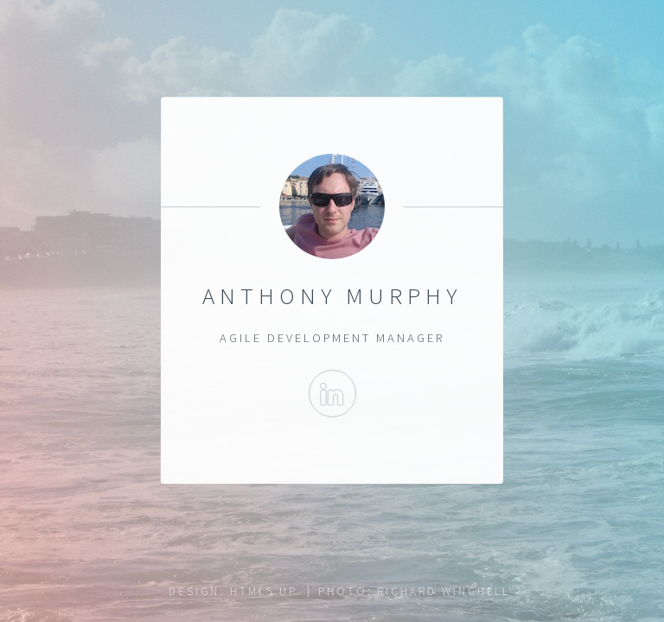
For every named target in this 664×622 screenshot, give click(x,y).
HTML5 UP (263, 591)
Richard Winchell (443, 591)
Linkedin (331, 393)
